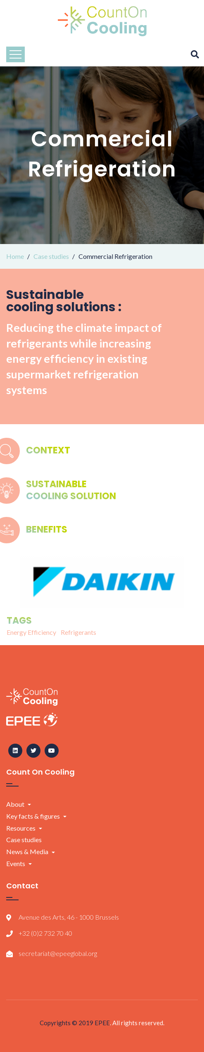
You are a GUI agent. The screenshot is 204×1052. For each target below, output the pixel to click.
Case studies (51, 256)
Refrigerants (78, 632)
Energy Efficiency (31, 632)
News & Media (27, 851)
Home (15, 256)
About (15, 804)
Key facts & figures (33, 816)
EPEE (102, 1022)
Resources (21, 828)
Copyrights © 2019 (67, 1022)
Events (15, 863)
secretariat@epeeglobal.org (58, 953)
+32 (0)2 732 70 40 (45, 933)
